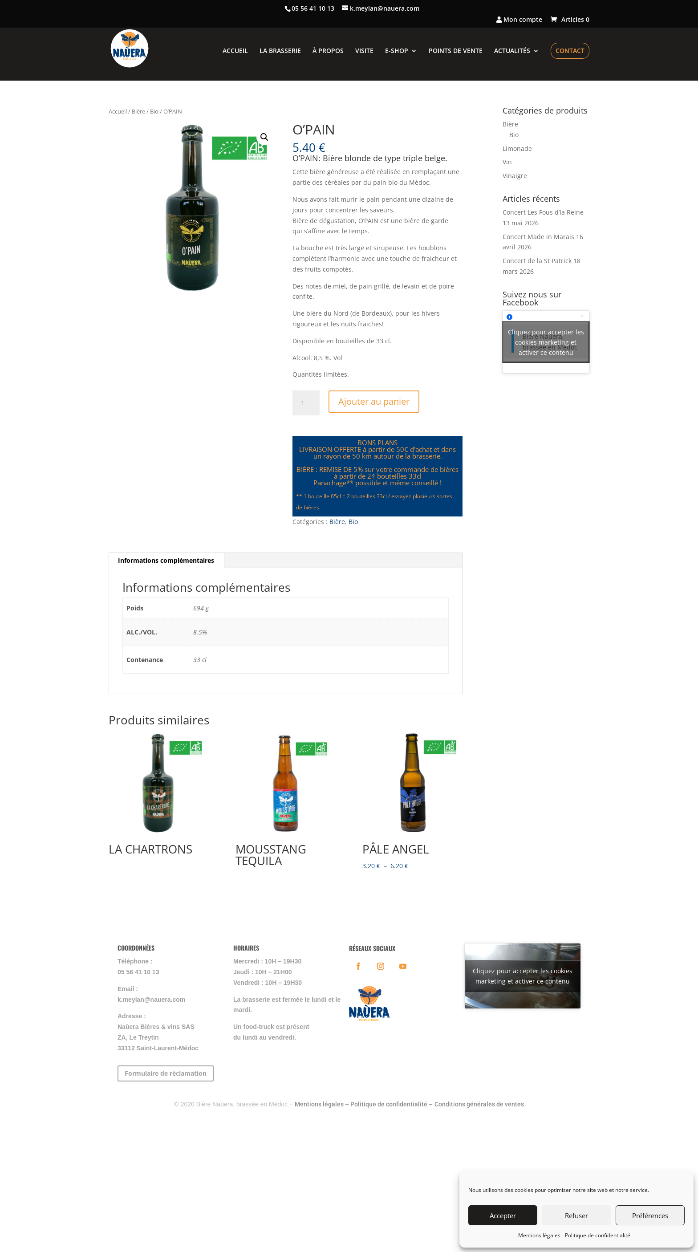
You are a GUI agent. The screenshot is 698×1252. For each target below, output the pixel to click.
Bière (138, 111)
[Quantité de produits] (305, 402)
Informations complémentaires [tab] (166, 560)
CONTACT (570, 50)
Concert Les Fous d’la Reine (543, 212)
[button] (264, 137)
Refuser (576, 1215)
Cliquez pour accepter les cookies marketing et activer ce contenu (546, 341)
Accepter (503, 1215)
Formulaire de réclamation (166, 1073)
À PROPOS (328, 51)
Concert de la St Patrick (537, 260)
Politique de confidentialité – (391, 1104)
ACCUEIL (235, 51)
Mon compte (519, 20)
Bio (154, 111)
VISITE (364, 51)
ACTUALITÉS (512, 51)
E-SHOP (396, 51)
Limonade (517, 148)
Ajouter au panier (374, 401)
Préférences (650, 1215)
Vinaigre (515, 175)
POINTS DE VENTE (456, 51)
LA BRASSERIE (280, 51)
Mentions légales (539, 1235)
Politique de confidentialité (597, 1235)
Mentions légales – (322, 1104)
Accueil (118, 111)
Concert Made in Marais (538, 236)
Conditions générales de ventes (479, 1104)
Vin (507, 162)
